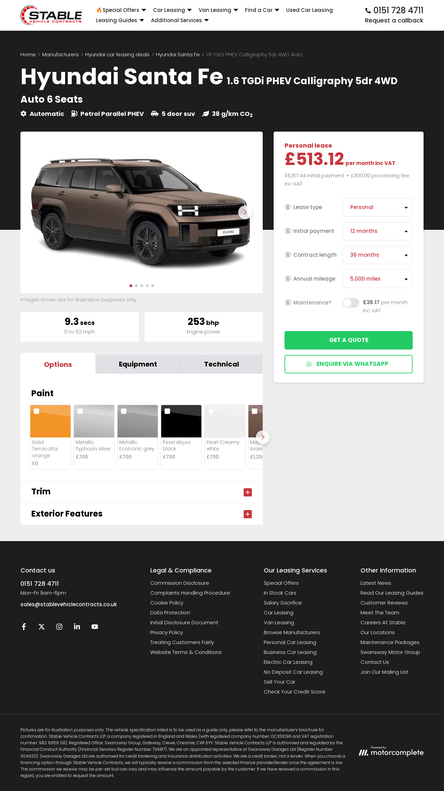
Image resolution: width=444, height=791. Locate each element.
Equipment (138, 364)
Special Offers (281, 582)
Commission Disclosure (179, 582)
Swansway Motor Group (390, 652)
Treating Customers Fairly (182, 642)
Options (58, 364)
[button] (130, 285)
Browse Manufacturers (292, 632)
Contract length (311, 254)
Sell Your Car (279, 681)
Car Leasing (278, 612)
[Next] (263, 437)
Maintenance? (308, 302)
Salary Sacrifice (283, 602)
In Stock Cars (280, 592)
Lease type (303, 207)
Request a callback (394, 20)
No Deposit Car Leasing (293, 671)
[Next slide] (245, 212)
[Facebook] (24, 628)
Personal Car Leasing (290, 642)
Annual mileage (310, 278)
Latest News (376, 582)
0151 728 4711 (39, 583)
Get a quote (348, 340)
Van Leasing (279, 622)
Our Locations (378, 632)
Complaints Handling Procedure (190, 592)
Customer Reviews (384, 602)
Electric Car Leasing (288, 662)
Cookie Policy (166, 602)
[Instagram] (59, 628)
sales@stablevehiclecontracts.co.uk (68, 604)
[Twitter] (41, 628)
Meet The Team (380, 612)
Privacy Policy (166, 632)
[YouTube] (95, 628)
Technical (221, 364)
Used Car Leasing (309, 10)
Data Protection (170, 612)
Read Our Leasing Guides (392, 592)
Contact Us (375, 662)
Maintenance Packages (390, 642)
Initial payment (309, 231)
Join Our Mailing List (384, 671)
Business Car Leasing (290, 652)
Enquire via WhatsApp (347, 364)
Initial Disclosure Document (184, 622)
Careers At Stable (383, 622)
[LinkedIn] (77, 628)
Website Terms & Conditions (186, 652)
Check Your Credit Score (294, 691)
